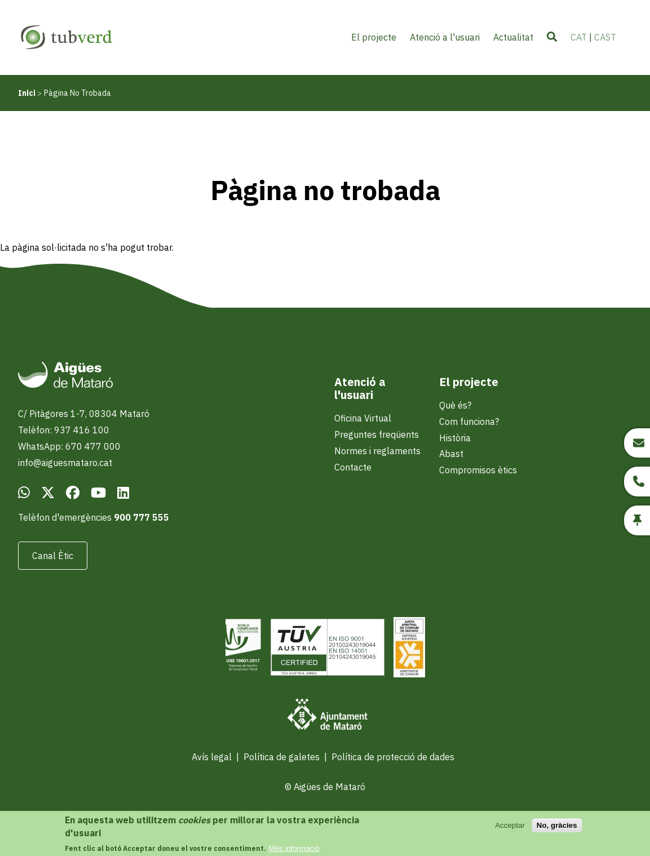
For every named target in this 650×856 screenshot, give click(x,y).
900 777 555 (141, 517)
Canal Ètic (52, 555)
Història (455, 437)
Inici (27, 93)
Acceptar (510, 830)
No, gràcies (557, 830)
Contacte (353, 467)
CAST (605, 37)
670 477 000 (93, 446)
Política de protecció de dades (392, 756)
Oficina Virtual (362, 418)
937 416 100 (81, 430)
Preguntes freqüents (376, 434)
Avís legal (212, 756)
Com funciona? (469, 421)
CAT (579, 37)
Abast (451, 453)
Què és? (455, 405)
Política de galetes (282, 756)
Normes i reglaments (377, 450)
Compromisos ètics (478, 470)
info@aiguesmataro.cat (65, 462)
